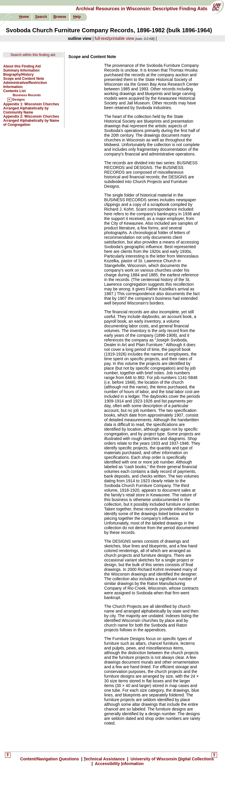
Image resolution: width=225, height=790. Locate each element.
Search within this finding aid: (33, 55)
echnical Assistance (104, 759)
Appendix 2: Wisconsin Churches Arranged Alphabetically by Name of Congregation (31, 120)
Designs (18, 100)
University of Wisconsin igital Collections (171, 759)
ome (24, 17)
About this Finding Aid (22, 66)
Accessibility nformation (119, 763)
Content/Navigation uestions (50, 759)
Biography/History (18, 74)
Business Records (27, 95)
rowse (59, 17)
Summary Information (21, 70)
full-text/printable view (114, 38)
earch (41, 17)
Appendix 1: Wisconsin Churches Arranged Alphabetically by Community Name (31, 108)
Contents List (14, 91)
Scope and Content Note (23, 79)
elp (77, 17)
